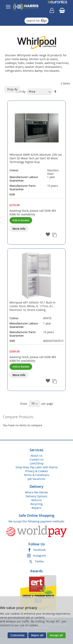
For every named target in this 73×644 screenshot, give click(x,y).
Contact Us (37, 459)
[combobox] (36, 21)
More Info (19, 228)
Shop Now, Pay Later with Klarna (37, 467)
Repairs (36, 508)
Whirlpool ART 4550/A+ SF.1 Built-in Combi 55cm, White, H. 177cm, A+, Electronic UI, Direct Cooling (32, 306)
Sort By (21, 91)
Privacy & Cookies (36, 471)
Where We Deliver (36, 492)
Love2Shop (37, 463)
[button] (48, 235)
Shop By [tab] (12, 89)
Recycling (36, 504)
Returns (36, 500)
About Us (36, 455)
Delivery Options (36, 496)
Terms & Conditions (36, 475)
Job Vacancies (36, 479)
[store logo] (26, 7)
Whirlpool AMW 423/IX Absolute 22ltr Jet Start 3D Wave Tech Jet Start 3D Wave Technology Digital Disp (36, 158)
